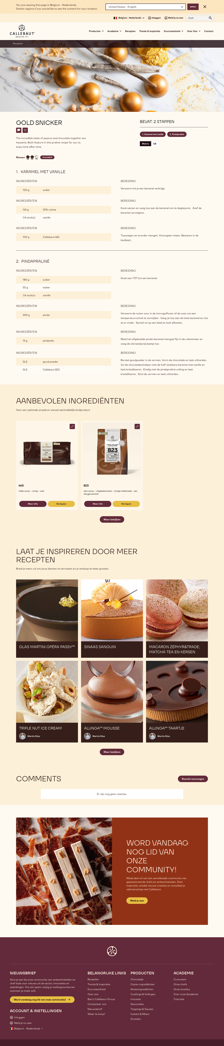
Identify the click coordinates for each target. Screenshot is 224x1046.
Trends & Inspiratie (149, 31)
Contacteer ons (97, 1004)
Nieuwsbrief (95, 1009)
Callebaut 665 (51, 237)
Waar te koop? (96, 1014)
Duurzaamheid (97, 989)
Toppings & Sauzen (142, 1009)
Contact (208, 31)
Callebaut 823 (51, 369)
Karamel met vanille (153, 134)
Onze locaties (182, 989)
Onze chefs (180, 984)
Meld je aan (137, 900)
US (154, 143)
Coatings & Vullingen (143, 994)
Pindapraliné (178, 134)
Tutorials (179, 999)
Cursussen (180, 979)
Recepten (130, 31)
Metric (145, 143)
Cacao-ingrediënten (143, 984)
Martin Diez (34, 736)
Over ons (93, 994)
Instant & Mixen (140, 1014)
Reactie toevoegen (193, 778)
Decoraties (137, 1004)
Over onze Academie (186, 994)
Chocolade (137, 979)
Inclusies (136, 999)
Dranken (136, 1018)
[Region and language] (146, 7)
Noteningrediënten (142, 989)
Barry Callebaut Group (101, 999)
